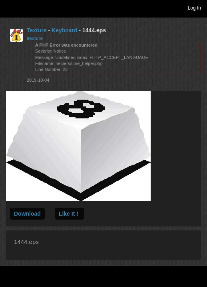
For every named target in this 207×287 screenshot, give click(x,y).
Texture (37, 30)
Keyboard (65, 30)
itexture (35, 38)
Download (27, 213)
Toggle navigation (9, 7)
